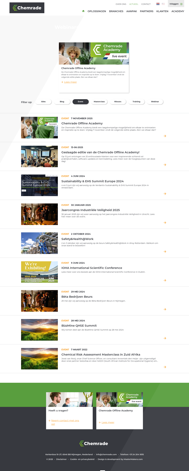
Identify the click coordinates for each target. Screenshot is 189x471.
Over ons (121, 4)
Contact (146, 4)
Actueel (133, 4)
